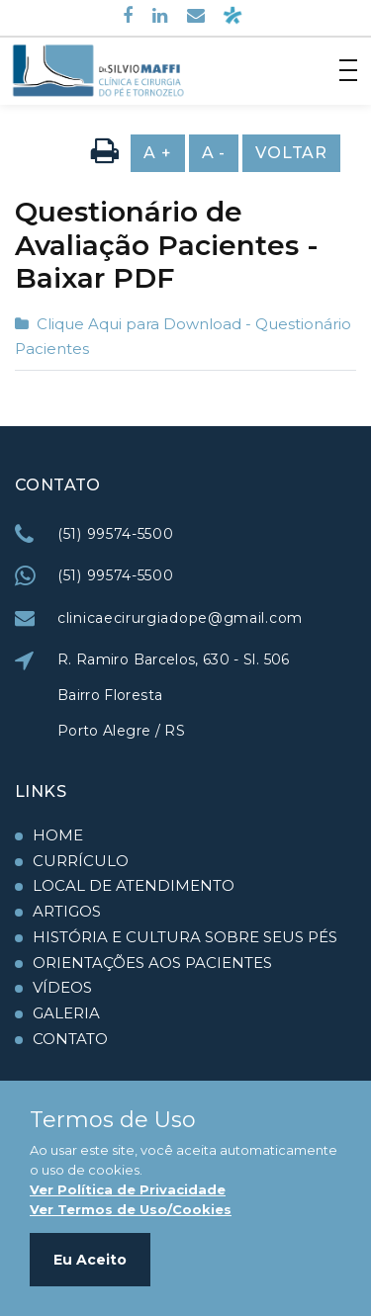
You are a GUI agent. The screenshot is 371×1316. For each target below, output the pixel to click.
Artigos (67, 911)
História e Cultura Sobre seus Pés (185, 936)
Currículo (81, 860)
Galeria (66, 1013)
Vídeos (62, 987)
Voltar (291, 152)
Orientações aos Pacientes (152, 962)
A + (157, 152)
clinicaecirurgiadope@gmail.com (180, 618)
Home (58, 835)
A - (214, 152)
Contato (70, 1038)
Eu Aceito (90, 1260)
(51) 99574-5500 (115, 534)
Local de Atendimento (133, 885)
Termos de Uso (113, 1120)
